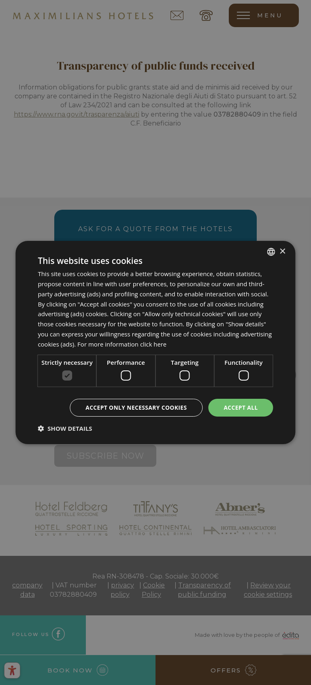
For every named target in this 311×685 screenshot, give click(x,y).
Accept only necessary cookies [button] (135, 407)
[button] (65, 428)
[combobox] (271, 252)
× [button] (282, 251)
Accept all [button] (240, 407)
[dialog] (155, 343)
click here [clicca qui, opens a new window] (153, 344)
